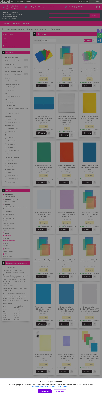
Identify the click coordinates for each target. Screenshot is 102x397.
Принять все (44, 391)
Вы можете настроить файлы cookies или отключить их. (50, 386)
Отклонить (60, 391)
